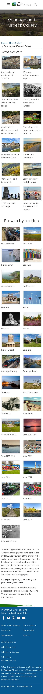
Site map (26, 635)
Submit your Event (8, 647)
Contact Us (6, 630)
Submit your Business (10, 652)
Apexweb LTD (9, 670)
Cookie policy (28, 630)
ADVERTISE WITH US (8, 642)
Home (4, 43)
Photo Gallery (15, 43)
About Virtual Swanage (10, 625)
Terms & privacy (29, 625)
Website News (7, 635)
